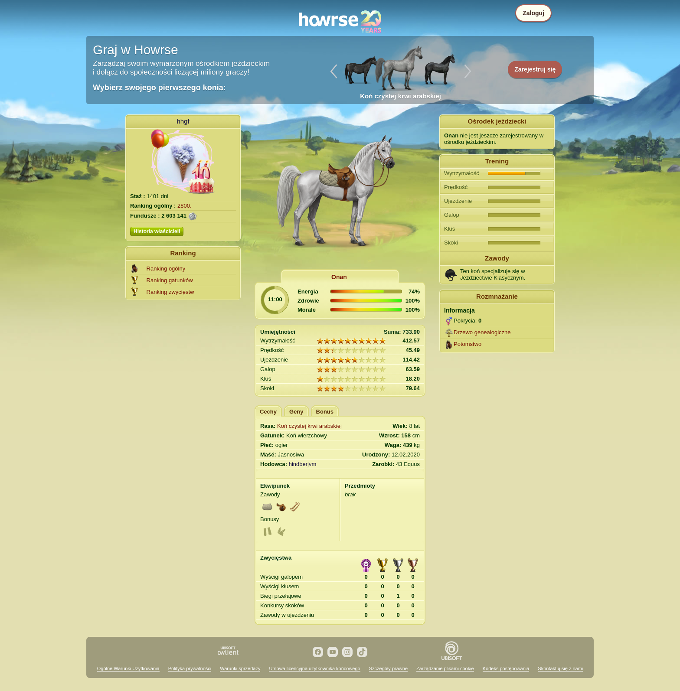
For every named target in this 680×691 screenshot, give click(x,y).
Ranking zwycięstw (170, 292)
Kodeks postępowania (506, 668)
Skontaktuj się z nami (560, 668)
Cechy (268, 411)
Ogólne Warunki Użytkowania (128, 668)
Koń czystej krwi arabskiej (309, 426)
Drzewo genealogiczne (482, 332)
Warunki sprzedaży (240, 668)
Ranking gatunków (170, 280)
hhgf (183, 121)
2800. (184, 205)
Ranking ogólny (166, 268)
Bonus (324, 411)
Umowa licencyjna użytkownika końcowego (314, 668)
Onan (339, 277)
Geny (296, 411)
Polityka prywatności (190, 668)
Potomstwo (467, 344)
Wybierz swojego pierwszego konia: (159, 87)
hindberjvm (303, 464)
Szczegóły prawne (388, 668)
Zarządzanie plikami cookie (445, 668)
